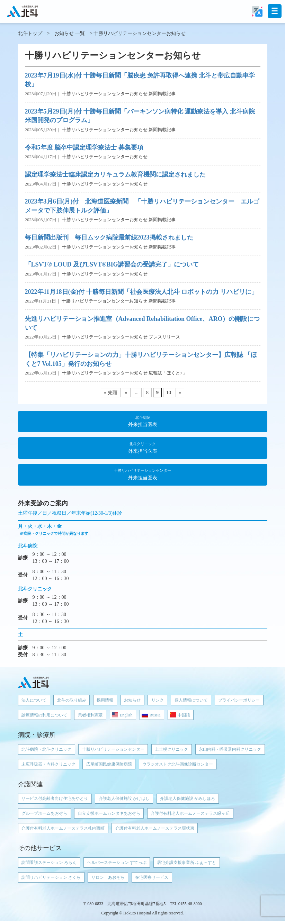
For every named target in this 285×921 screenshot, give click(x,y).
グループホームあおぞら (44, 813)
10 (168, 392)
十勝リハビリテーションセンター (113, 749)
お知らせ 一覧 (69, 33)
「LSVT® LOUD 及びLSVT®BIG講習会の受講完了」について (112, 264)
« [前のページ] (126, 392)
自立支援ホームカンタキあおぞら (109, 813)
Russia (155, 715)
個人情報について (191, 700)
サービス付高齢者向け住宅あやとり (54, 798)
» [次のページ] (180, 392)
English (126, 715)
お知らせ (132, 700)
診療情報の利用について (44, 715)
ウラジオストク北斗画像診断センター (177, 764)
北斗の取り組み (71, 700)
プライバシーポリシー (239, 700)
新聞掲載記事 (162, 93)
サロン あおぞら (108, 877)
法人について (33, 700)
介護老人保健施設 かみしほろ (187, 798)
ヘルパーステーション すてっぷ (116, 862)
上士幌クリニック (171, 749)
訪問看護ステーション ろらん (49, 862)
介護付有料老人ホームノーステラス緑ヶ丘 (190, 813)
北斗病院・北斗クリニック (46, 749)
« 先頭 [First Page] (110, 392)
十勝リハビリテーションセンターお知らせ (105, 93)
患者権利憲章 (90, 715)
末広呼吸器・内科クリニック (48, 764)
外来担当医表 (142, 420)
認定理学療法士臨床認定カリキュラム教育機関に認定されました (115, 174)
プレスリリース (164, 337)
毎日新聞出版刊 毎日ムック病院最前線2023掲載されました (109, 237)
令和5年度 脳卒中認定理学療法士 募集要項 (84, 147)
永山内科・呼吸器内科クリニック (230, 749)
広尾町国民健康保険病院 (109, 764)
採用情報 (105, 700)
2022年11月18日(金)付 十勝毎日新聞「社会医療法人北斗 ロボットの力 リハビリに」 (141, 291)
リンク (157, 700)
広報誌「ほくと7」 (168, 373)
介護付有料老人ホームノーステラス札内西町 (63, 828)
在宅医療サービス (151, 877)
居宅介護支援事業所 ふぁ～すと (186, 862)
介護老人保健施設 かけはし (124, 798)
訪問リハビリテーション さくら (51, 877)
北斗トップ (30, 33)
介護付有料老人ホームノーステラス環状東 (154, 828)
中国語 (184, 715)
